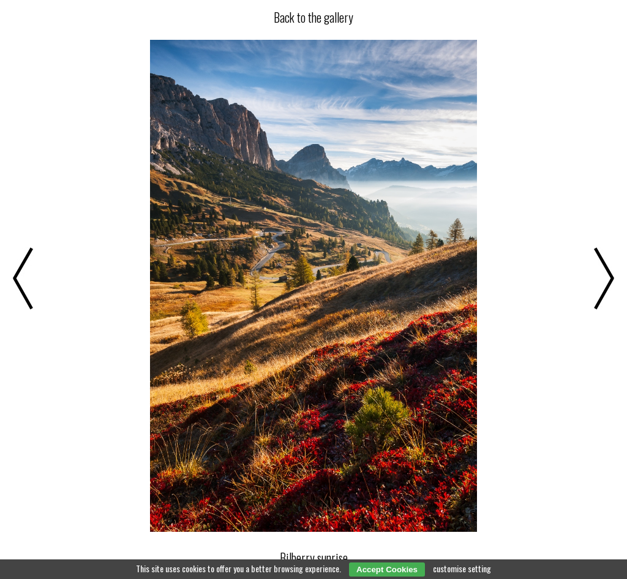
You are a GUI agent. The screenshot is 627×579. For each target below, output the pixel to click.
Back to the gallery (313, 17)
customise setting (462, 568)
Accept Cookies (387, 569)
